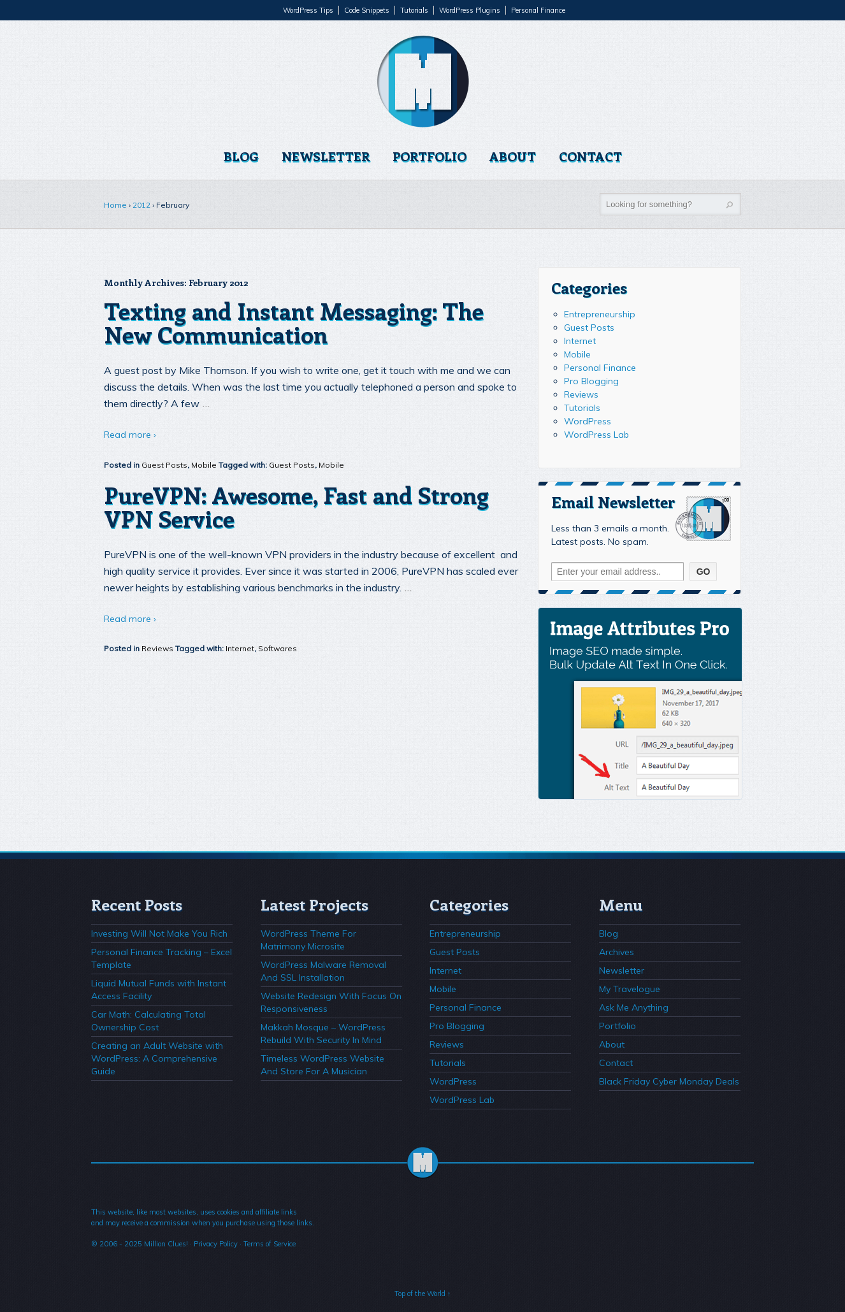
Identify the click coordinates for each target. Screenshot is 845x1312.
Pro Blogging (591, 381)
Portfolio (429, 155)
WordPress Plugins (469, 10)
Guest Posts (164, 465)
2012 (141, 205)
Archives (616, 952)
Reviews (157, 648)
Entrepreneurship (599, 314)
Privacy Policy (216, 1243)
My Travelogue (629, 989)
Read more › (130, 434)
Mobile (204, 465)
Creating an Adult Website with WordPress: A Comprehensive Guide (157, 1058)
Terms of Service (269, 1243)
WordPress (587, 421)
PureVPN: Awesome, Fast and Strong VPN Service (296, 506)
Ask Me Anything (633, 1007)
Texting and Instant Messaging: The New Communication (294, 322)
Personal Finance (538, 10)
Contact (590, 155)
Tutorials (414, 10)
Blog (241, 155)
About (512, 155)
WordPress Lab (596, 434)
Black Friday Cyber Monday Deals (669, 1081)
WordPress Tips (308, 10)
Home (115, 205)
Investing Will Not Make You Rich (159, 933)
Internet (240, 648)
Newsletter (326, 155)
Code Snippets (366, 10)
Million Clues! (166, 1243)
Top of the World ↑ (422, 1293)
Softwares (277, 648)
